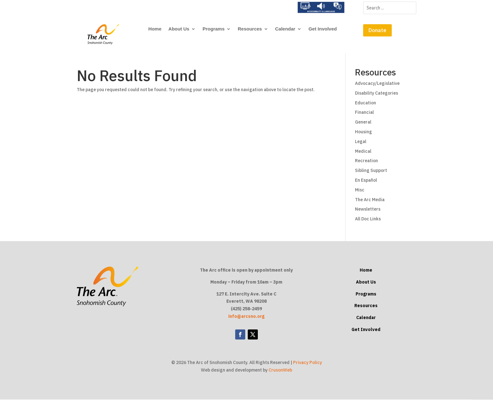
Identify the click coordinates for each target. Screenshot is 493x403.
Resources (250, 29)
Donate (377, 30)
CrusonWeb (280, 373)
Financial (364, 116)
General (363, 125)
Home (155, 29)
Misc (359, 193)
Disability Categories (376, 96)
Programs (213, 29)
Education (365, 106)
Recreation (366, 164)
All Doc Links (368, 222)
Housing (363, 135)
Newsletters (367, 212)
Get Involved (322, 29)
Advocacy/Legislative (377, 87)
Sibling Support (371, 174)
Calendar (285, 29)
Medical (363, 154)
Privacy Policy (307, 366)
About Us (179, 29)
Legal (360, 145)
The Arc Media (370, 203)
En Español (366, 183)
